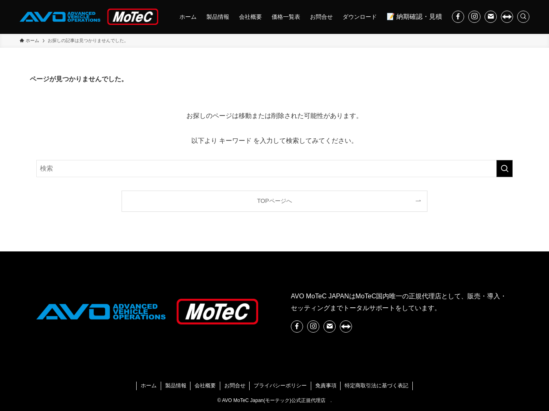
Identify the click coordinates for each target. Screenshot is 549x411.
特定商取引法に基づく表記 (376, 385)
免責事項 (325, 385)
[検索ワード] (274, 168)
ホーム (149, 385)
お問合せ (235, 385)
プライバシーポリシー (280, 385)
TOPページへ (274, 201)
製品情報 (175, 385)
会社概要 (205, 385)
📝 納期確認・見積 (414, 16)
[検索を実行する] (504, 168)
